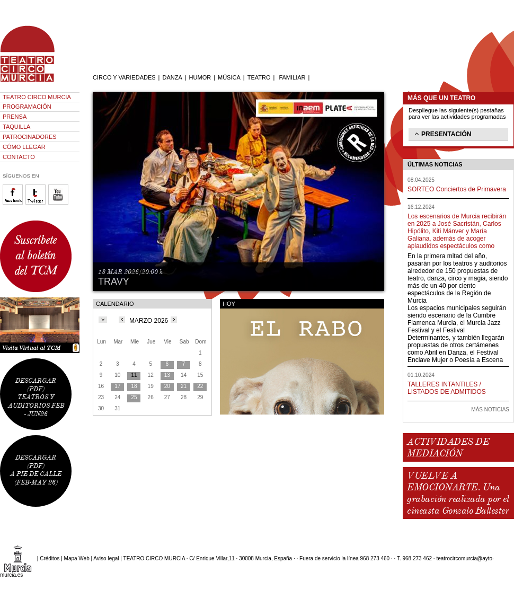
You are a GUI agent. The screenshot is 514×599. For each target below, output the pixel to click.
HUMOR (200, 77)
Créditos (49, 558)
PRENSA (14, 116)
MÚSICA (229, 77)
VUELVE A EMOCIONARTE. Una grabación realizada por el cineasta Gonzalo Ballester (458, 493)
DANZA (172, 77)
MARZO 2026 (148, 320)
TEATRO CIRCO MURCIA (37, 97)
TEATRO (259, 77)
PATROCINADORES (30, 137)
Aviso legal (106, 558)
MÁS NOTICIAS (490, 409)
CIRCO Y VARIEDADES (124, 77)
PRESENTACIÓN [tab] (442, 133)
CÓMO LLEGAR (24, 147)
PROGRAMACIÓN (27, 106)
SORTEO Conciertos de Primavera (456, 189)
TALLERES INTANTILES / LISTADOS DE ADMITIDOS (446, 388)
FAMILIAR (292, 77)
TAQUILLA (16, 127)
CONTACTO (19, 157)
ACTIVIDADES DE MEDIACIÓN (448, 447)
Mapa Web (77, 558)
